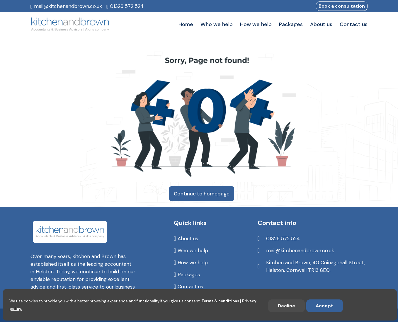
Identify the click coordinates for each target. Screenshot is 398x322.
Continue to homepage (201, 193)
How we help (193, 262)
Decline (286, 306)
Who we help (193, 250)
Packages (189, 274)
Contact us (190, 286)
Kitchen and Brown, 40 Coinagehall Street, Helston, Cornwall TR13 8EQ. (315, 266)
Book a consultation (342, 6)
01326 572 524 (127, 6)
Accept (324, 306)
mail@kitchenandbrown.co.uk (68, 6)
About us (188, 238)
